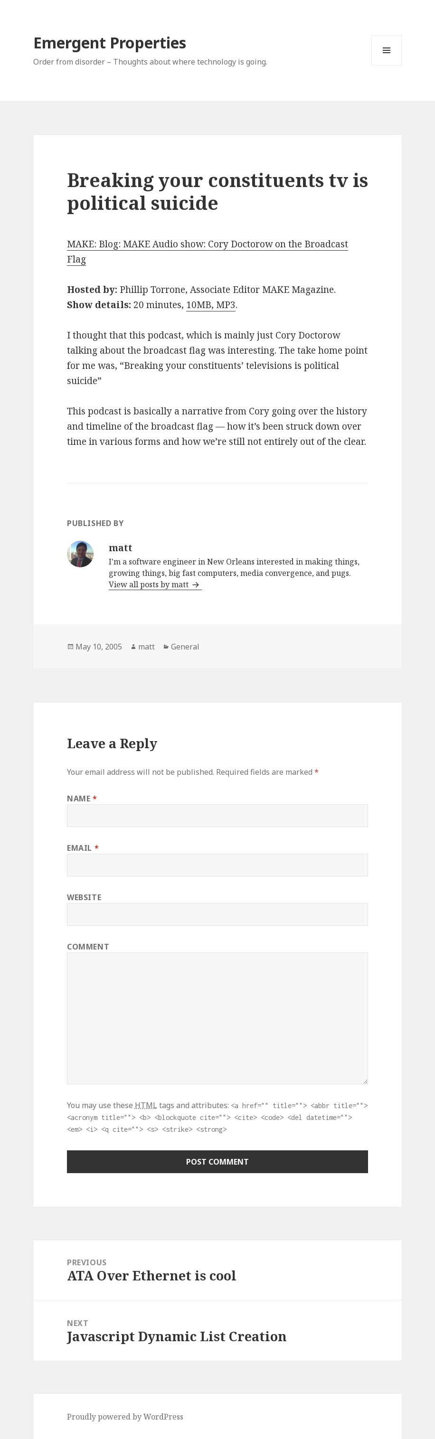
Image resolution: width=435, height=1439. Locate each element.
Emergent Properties (109, 42)
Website (84, 897)
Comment (88, 946)
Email (83, 848)
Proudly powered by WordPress (125, 1416)
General (185, 646)
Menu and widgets (387, 65)
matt (146, 646)
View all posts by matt (149, 584)
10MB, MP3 (211, 305)
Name (82, 798)
